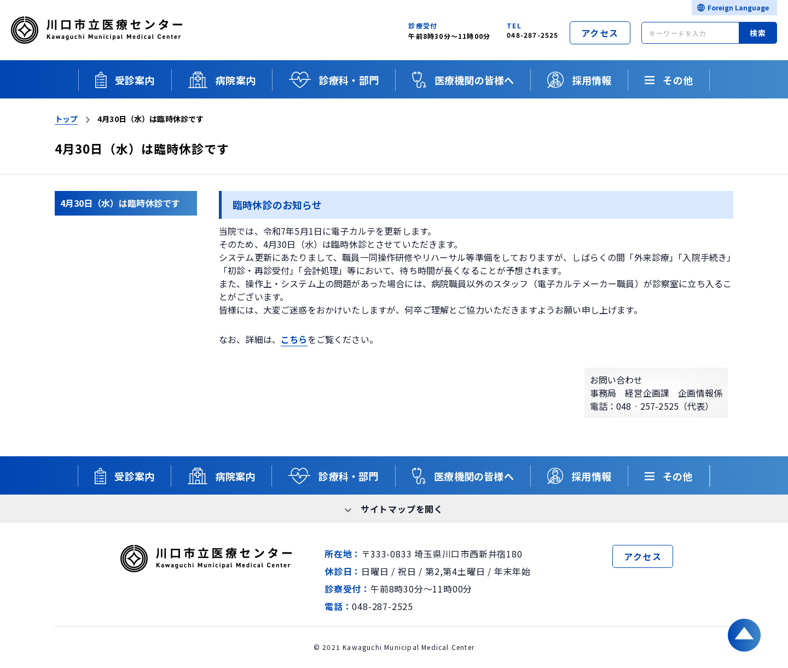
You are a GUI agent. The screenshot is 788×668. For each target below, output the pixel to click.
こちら (294, 339)
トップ (66, 118)
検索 (758, 32)
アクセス (600, 32)
